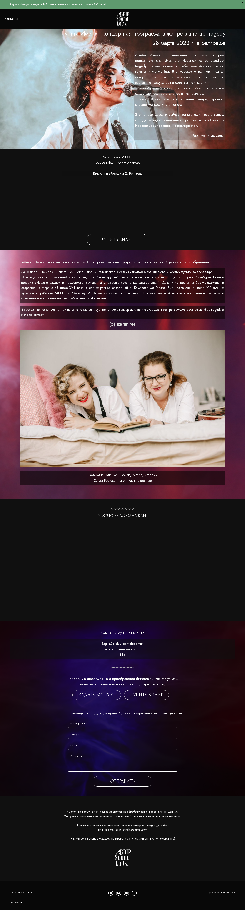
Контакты (16, 21)
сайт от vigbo (16, 903)
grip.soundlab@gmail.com (131, 834)
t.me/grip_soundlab (156, 830)
